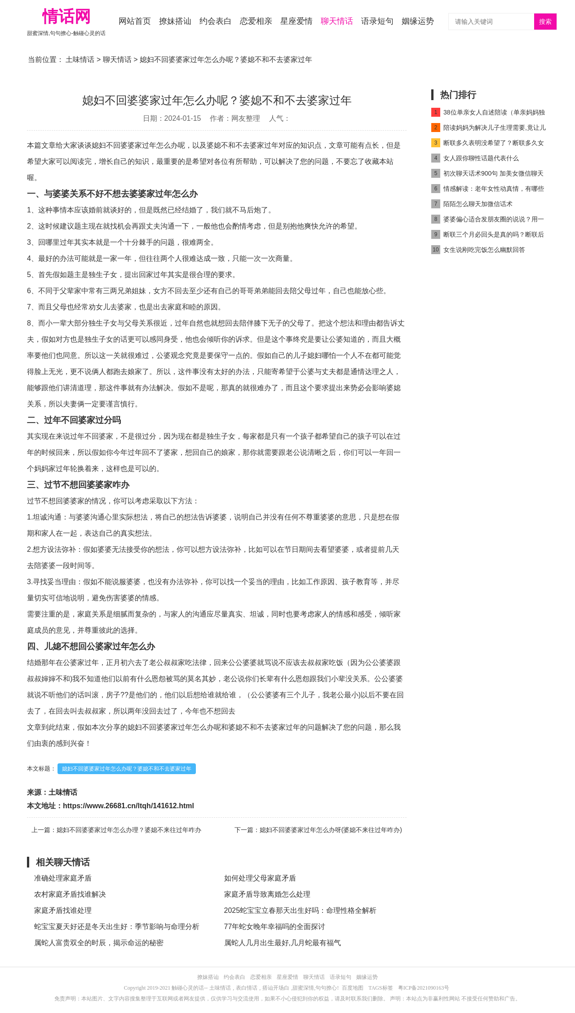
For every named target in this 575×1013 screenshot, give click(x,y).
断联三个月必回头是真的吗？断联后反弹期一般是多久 (487, 236)
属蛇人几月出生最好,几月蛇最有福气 (282, 943)
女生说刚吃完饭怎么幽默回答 (478, 249)
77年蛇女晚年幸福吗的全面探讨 (275, 926)
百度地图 (352, 988)
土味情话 (80, 59)
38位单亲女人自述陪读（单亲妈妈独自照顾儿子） (488, 114)
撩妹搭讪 (175, 21)
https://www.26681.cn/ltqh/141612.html (128, 806)
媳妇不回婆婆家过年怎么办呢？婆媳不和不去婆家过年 (126, 769)
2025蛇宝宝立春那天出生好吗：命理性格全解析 (300, 910)
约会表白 (215, 21)
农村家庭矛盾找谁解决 (70, 894)
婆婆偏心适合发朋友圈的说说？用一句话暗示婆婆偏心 (487, 221)
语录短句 (377, 21)
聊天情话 (337, 21)
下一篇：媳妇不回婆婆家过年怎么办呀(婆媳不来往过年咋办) (318, 829)
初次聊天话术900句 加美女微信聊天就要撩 (487, 175)
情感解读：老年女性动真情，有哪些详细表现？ (487, 190)
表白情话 (246, 988)
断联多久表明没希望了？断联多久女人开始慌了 (487, 144)
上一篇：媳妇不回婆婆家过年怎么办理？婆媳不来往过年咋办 (116, 829)
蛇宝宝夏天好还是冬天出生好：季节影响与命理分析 (116, 926)
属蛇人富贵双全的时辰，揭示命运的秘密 (99, 943)
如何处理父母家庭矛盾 (260, 878)
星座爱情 (296, 21)
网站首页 (135, 21)
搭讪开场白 (275, 988)
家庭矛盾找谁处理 (63, 910)
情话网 (66, 16)
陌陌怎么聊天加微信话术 (472, 203)
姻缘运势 (418, 21)
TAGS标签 (380, 988)
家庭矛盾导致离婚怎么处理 (267, 894)
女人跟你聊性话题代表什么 (475, 158)
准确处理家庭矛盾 (63, 878)
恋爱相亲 (256, 21)
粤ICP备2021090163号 (424, 988)
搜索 (545, 21)
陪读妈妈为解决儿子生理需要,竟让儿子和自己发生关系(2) (488, 129)
